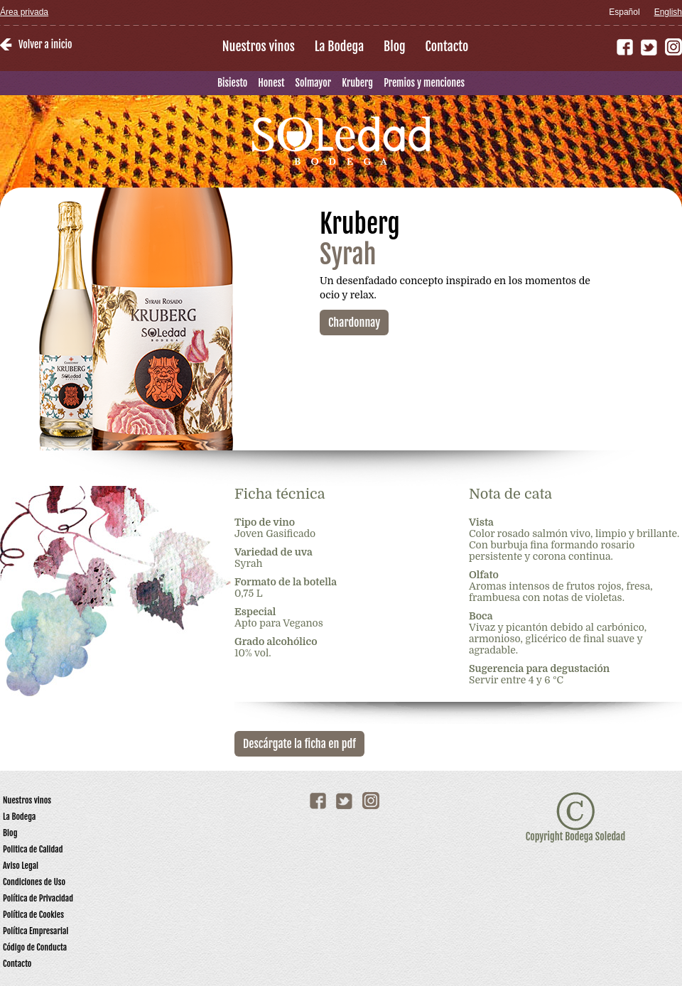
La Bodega (339, 46)
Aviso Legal (20, 865)
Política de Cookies (33, 914)
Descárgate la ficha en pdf (299, 744)
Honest (271, 83)
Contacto (447, 46)
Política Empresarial (35, 931)
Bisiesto (232, 83)
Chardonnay (354, 322)
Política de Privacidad (38, 898)
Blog (395, 46)
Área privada (24, 12)
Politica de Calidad (33, 849)
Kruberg (357, 83)
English (668, 12)
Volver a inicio (45, 44)
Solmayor (314, 83)
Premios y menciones (424, 83)
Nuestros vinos (258, 46)
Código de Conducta (35, 947)
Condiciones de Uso (34, 882)
